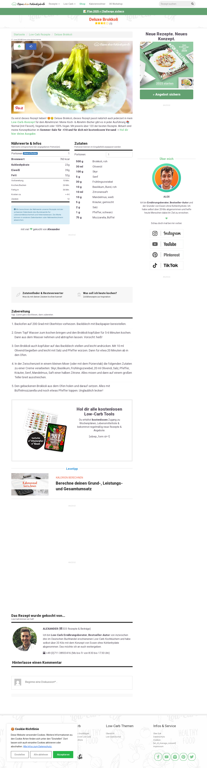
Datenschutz (159, 737)
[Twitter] (192, 761)
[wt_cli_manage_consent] (164, 743)
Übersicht (110, 733)
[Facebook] (158, 761)
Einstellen (20, 754)
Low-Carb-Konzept (23, 122)
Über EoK (157, 733)
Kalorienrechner (97, 4)
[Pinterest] (183, 761)
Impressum (158, 746)
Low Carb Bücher (113, 737)
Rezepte (54, 4)
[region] (42, 743)
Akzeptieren (63, 754)
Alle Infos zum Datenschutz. (37, 746)
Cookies (157, 740)
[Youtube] (166, 761)
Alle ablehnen (41, 754)
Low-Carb (70, 4)
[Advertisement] (72, 259)
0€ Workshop (116, 4)
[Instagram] (175, 761)
